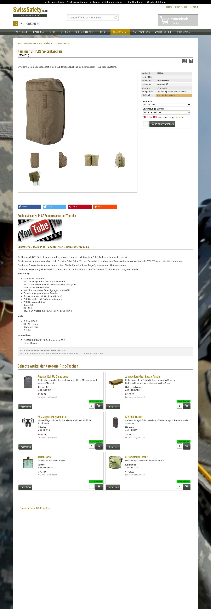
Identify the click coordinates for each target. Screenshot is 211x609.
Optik (52, 32)
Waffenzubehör (163, 32)
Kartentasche (44, 457)
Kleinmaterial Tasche (136, 457)
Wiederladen (183, 32)
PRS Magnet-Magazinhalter (52, 417)
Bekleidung (38, 32)
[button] (29, 207)
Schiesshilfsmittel (85, 32)
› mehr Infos (25, 406)
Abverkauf (21, 32)
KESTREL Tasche (133, 417)
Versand (179, 117)
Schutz (104, 32)
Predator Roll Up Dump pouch (53, 376)
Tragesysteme (120, 32)
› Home (168, 6)
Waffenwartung (141, 32)
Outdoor (65, 32)
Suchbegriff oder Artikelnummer (85, 17)
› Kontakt (193, 6)
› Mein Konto (180, 6)
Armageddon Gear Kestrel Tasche (142, 376)
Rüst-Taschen (43, 507)
